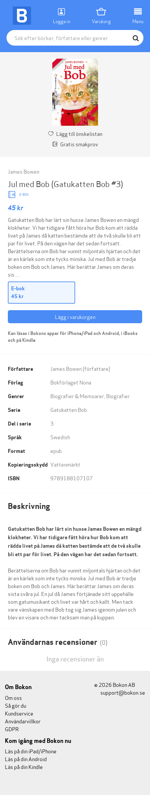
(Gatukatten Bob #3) (87, 183)
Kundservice (19, 713)
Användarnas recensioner (58, 642)
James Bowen (23, 171)
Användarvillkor (23, 721)
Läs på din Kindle (24, 766)
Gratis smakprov (75, 144)
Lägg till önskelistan (75, 133)
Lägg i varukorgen (75, 316)
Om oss (13, 697)
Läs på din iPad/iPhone (31, 751)
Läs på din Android (26, 758)
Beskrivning (29, 506)
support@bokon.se (119, 692)
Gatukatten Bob (68, 409)
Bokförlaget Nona (70, 382)
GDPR (12, 728)
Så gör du (15, 705)
